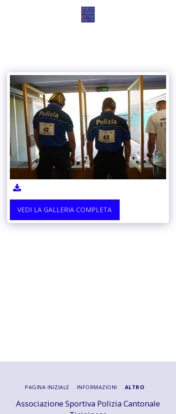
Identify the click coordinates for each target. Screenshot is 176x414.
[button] (10, 14)
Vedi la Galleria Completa (64, 209)
